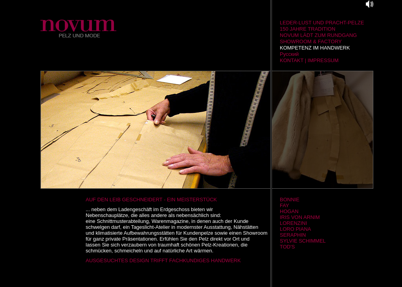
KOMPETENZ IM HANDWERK (315, 48)
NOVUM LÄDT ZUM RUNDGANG (318, 35)
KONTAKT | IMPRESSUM (309, 60)
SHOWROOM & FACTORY (311, 41)
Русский (289, 54)
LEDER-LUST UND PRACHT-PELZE (322, 23)
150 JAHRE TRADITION (307, 29)
